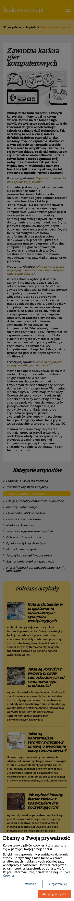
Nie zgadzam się (57, 884)
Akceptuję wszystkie (54, 894)
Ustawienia (29, 884)
